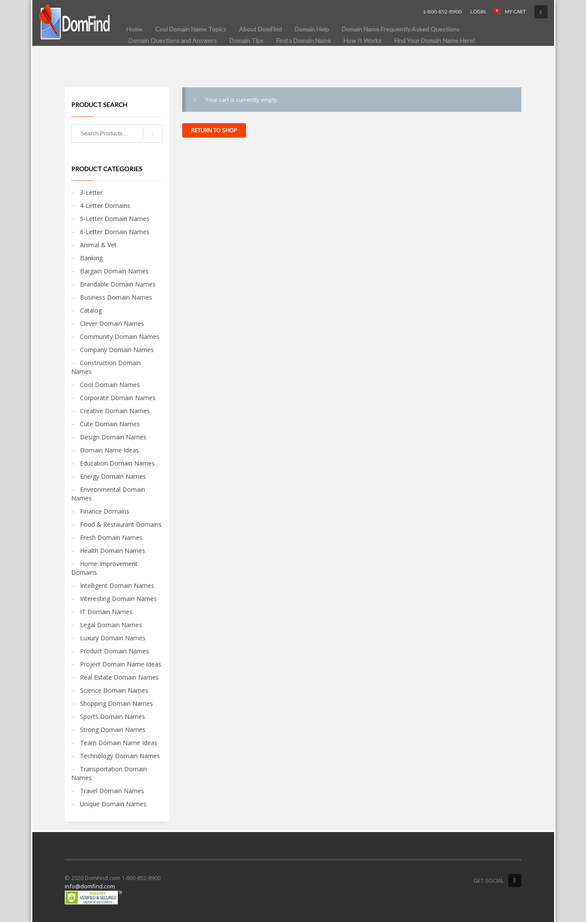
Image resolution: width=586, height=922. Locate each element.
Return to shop (214, 130)
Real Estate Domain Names (119, 677)
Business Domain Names (116, 297)
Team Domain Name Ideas (118, 743)
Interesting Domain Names (118, 598)
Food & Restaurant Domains (121, 524)
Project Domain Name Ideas (120, 664)
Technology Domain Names (120, 756)
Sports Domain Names (112, 716)
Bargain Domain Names (114, 271)
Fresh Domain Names (111, 537)
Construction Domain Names (106, 367)
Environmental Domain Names (108, 493)
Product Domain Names (114, 651)
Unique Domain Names (113, 804)
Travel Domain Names (112, 791)
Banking (91, 258)
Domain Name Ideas (109, 450)
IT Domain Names (106, 612)
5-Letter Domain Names (114, 218)
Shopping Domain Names (116, 703)
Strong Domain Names (113, 729)
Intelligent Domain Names (117, 585)
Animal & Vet (98, 245)
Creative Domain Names (115, 411)
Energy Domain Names (113, 476)
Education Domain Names (117, 463)
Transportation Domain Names (109, 773)
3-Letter (91, 192)
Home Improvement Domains (104, 568)
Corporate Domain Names (118, 398)
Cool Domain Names (110, 384)
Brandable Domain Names (118, 284)
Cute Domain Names (110, 424)
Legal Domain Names (111, 625)
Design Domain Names (113, 437)
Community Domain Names (120, 336)
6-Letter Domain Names (114, 232)
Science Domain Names (114, 690)
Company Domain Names (117, 349)
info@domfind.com (90, 886)
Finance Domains (104, 511)
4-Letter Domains (105, 205)
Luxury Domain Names (113, 638)
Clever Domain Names (112, 323)
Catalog (91, 310)
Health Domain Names (112, 550)
